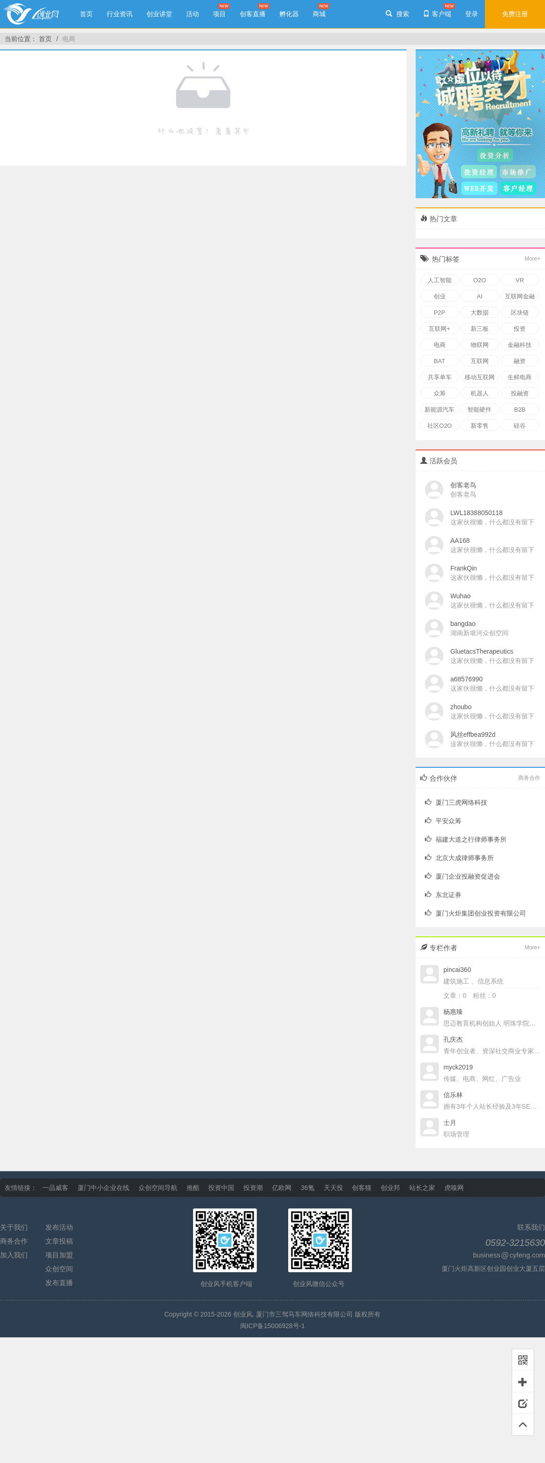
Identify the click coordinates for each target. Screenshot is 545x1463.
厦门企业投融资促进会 (462, 876)
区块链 (520, 312)
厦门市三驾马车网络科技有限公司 (304, 1314)
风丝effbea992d (473, 734)
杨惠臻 (453, 1011)
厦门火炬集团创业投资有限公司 (475, 913)
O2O (479, 280)
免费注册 (515, 14)
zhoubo (461, 706)
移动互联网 (480, 377)
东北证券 (443, 894)
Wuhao (460, 596)
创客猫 (361, 1187)
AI (479, 296)
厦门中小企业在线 (103, 1187)
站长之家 (422, 1187)
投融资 (520, 393)
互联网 (480, 361)
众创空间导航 (158, 1187)
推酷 (193, 1187)
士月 (449, 1122)
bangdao (463, 623)
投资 (520, 328)
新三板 (480, 328)
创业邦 (390, 1187)
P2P (439, 312)
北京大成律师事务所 (459, 858)
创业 (440, 296)
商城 (319, 14)
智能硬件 (479, 409)
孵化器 (289, 14)
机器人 (480, 393)
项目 (219, 14)
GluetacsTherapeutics (481, 651)
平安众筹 (443, 821)
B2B (520, 409)
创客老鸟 (463, 485)
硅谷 (520, 425)
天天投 (333, 1187)
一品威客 (55, 1187)
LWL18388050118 (476, 512)
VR (519, 280)
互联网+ (439, 328)
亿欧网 (281, 1187)
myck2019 (458, 1067)
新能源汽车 (439, 409)
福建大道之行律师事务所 (466, 839)
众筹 (440, 393)
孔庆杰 (453, 1039)
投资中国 (221, 1187)
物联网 (480, 344)
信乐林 (453, 1095)
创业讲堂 (159, 14)
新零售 (480, 425)
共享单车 (440, 377)
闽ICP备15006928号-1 (272, 1325)
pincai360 (457, 969)
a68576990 (466, 679)
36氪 (308, 1187)
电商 (68, 38)
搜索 (397, 14)
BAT (439, 361)
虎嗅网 (454, 1187)
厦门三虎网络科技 (456, 802)
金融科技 (520, 344)
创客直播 (253, 14)
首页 (86, 14)
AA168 (460, 540)
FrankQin (463, 568)
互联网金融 (520, 296)
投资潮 (253, 1187)
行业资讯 (120, 14)
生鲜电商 (520, 377)
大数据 (480, 312)
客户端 (437, 14)
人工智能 (440, 280)
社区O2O (439, 425)
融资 (520, 361)
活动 (192, 14)
